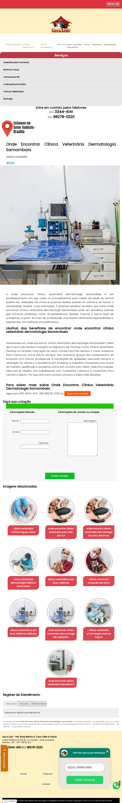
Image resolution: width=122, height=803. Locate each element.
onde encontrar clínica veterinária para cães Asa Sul (61, 531)
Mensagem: (82, 437)
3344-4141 (64, 111)
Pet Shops (8, 98)
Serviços (61, 55)
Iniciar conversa (85, 779)
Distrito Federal (39, 700)
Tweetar (10, 162)
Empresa (48, 770)
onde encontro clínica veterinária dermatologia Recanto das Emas (98, 531)
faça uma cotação (77, 393)
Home (23, 770)
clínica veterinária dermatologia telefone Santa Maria (23, 581)
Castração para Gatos (14, 84)
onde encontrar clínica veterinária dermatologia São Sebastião (61, 631)
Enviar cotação (59, 475)
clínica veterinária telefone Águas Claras (23, 529)
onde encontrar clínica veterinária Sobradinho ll (61, 679)
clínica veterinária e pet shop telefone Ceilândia (23, 629)
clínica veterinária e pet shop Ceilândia (61, 579)
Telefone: (34, 445)
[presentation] (30, 460)
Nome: (30, 421)
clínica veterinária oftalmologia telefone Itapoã (98, 631)
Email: (31, 432)
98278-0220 (64, 116)
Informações (4, 758)
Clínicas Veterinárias (13, 91)
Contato (46, 781)
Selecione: (11, 700)
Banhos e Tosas (11, 69)
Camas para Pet (11, 77)
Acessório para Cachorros (16, 62)
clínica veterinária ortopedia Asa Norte (99, 579)
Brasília (24, 700)
